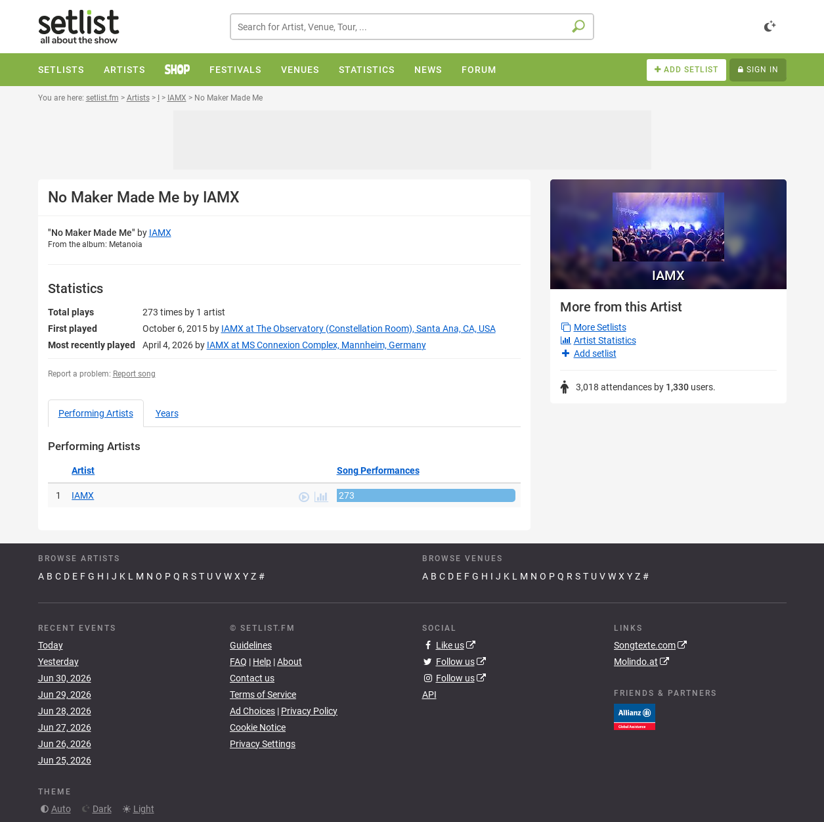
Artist (83, 470)
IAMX (160, 232)
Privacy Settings (262, 744)
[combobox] (412, 26)
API (429, 694)
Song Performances (378, 470)
